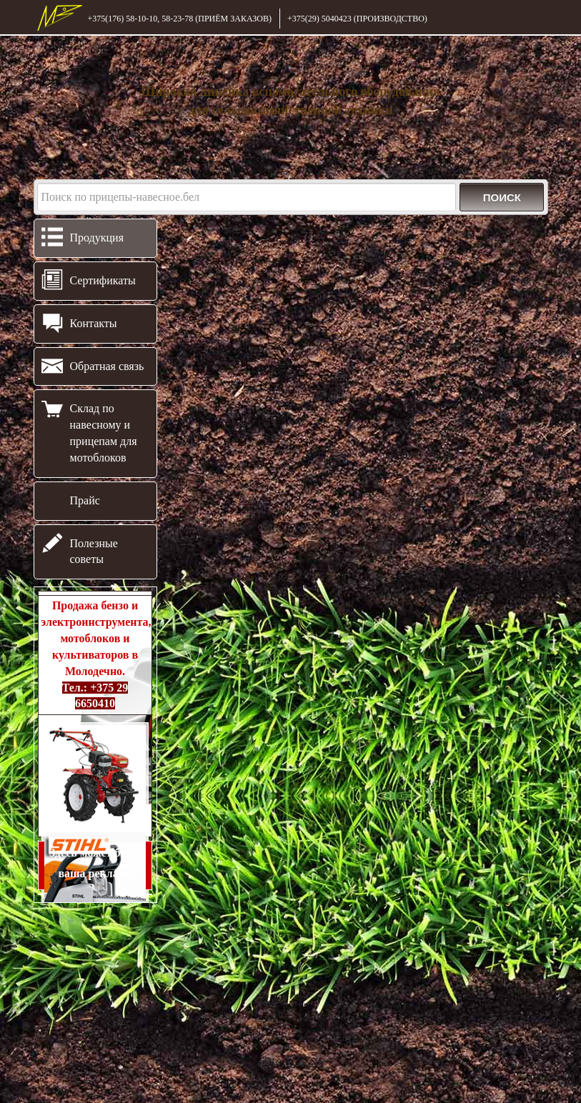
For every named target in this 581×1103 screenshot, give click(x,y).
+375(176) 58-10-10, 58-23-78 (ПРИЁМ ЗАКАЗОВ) (180, 19)
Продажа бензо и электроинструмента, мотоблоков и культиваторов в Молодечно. (96, 654)
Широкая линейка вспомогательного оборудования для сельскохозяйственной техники (290, 100)
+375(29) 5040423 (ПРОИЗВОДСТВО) (357, 19)
